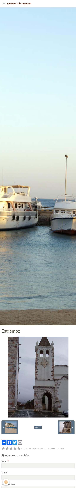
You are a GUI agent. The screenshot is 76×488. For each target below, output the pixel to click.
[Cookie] (6, 482)
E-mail (4, 472)
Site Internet (8, 484)
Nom (3, 461)
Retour (38, 427)
